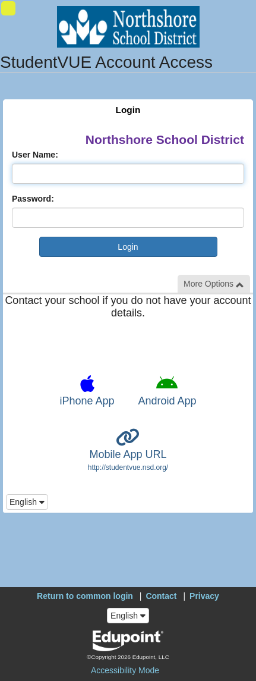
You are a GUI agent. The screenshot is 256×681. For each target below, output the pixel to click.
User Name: (35, 154)
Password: (33, 198)
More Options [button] (214, 284)
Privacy (204, 596)
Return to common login (85, 596)
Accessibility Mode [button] (125, 670)
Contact (161, 596)
